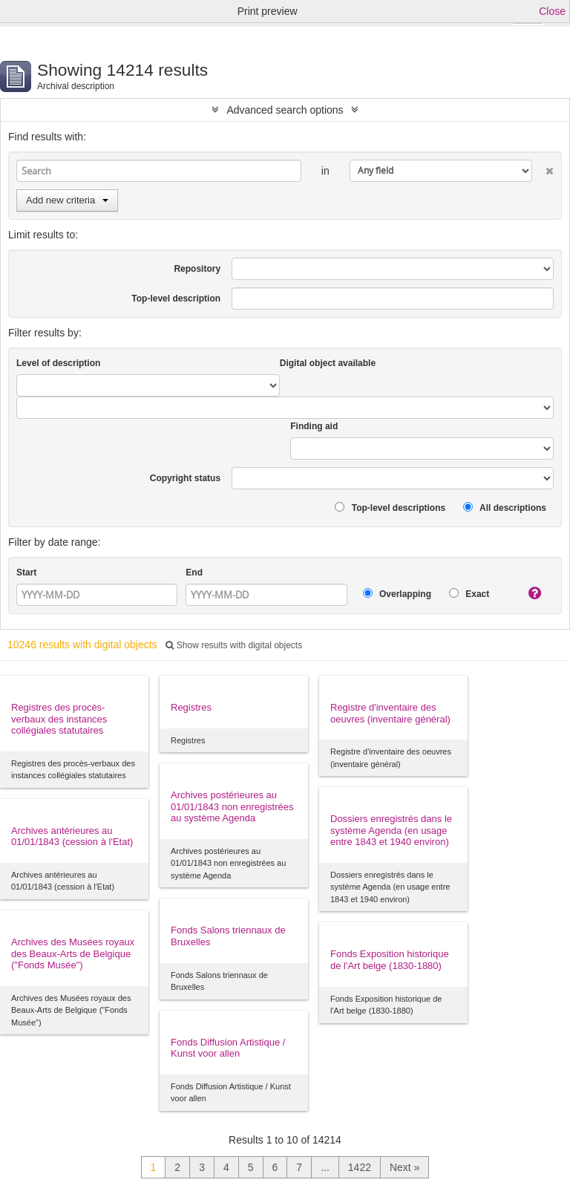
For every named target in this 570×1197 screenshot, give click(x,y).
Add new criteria (67, 200)
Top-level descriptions (390, 507)
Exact (469, 593)
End (194, 572)
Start (26, 572)
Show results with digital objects (234, 645)
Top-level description (175, 298)
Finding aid (314, 426)
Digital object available (328, 363)
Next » (404, 1167)
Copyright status (185, 478)
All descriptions (504, 507)
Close (552, 11)
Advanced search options (284, 110)
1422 (359, 1167)
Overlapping (397, 593)
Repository (197, 269)
